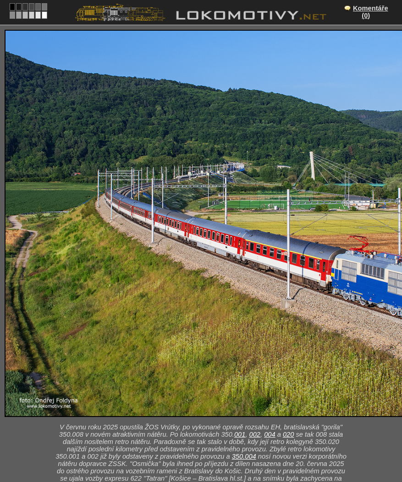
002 (254, 434)
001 (239, 434)
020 (288, 434)
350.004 (244, 456)
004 (269, 434)
